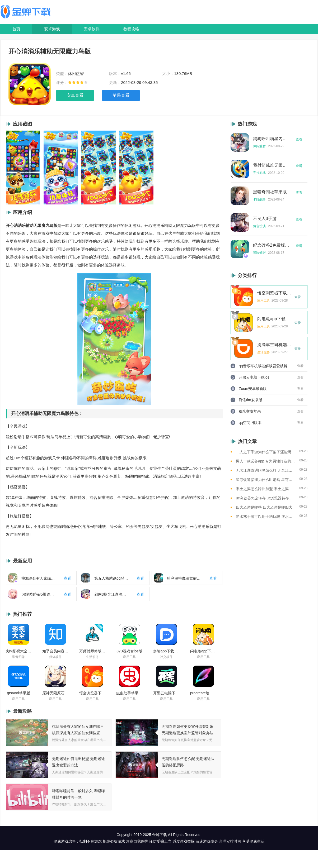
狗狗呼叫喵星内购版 (271, 139)
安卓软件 (92, 29)
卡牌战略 (259, 199)
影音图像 (18, 656)
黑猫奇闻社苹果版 (270, 192)
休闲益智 (259, 146)
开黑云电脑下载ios (166, 693)
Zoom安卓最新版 (253, 388)
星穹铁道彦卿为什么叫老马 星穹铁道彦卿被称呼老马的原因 (265, 479)
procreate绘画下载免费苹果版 (203, 693)
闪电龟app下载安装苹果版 (203, 651)
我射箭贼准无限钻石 (271, 165)
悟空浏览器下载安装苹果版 (92, 693)
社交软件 (166, 656)
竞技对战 (259, 173)
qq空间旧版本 (250, 423)
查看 (299, 139)
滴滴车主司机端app (274, 345)
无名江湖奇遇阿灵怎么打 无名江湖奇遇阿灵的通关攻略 (265, 470)
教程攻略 (131, 29)
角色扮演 (259, 226)
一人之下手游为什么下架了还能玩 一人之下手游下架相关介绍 (265, 452)
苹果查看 (121, 95)
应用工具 (129, 656)
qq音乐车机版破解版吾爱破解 (263, 366)
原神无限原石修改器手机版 (55, 693)
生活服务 (92, 656)
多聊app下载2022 (166, 651)
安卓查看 (75, 95)
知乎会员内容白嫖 (55, 651)
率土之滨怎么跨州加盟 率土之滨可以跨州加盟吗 (265, 489)
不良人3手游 (265, 219)
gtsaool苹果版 (18, 693)
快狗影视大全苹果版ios (18, 651)
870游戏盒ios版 (129, 651)
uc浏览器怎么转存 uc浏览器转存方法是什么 (265, 498)
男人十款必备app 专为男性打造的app (265, 461)
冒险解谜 (259, 253)
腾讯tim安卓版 (250, 400)
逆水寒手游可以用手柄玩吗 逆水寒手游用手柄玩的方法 (265, 516)
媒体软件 (55, 656)
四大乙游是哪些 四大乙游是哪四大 (264, 507)
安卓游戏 (52, 29)
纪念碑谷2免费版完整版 (271, 245)
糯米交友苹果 (250, 411)
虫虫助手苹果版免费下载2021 (129, 693)
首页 (16, 29)
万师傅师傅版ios (92, 651)
